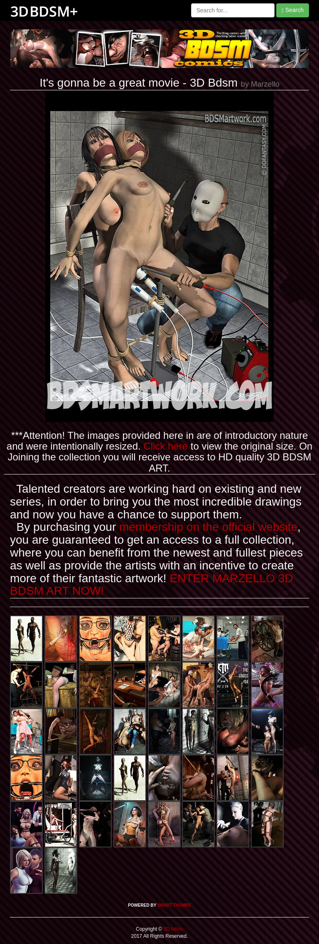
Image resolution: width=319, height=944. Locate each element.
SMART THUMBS (174, 905)
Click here (165, 446)
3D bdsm (172, 929)
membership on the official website (208, 526)
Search (293, 10)
